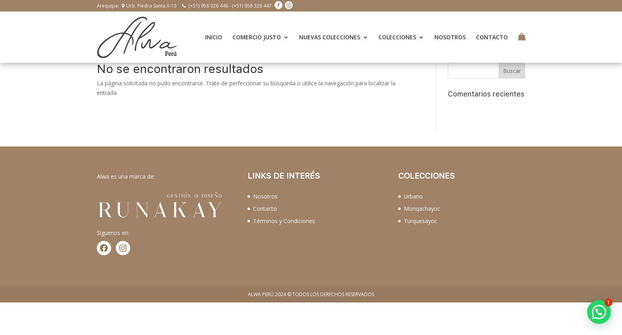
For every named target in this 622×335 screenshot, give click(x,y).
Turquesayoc (420, 213)
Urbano (413, 188)
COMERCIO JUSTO (256, 33)
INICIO (213, 33)
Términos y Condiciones (284, 213)
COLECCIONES (397, 33)
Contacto (265, 200)
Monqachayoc (422, 200)
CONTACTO (492, 33)
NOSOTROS (450, 33)
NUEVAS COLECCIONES (329, 33)
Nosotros (265, 188)
